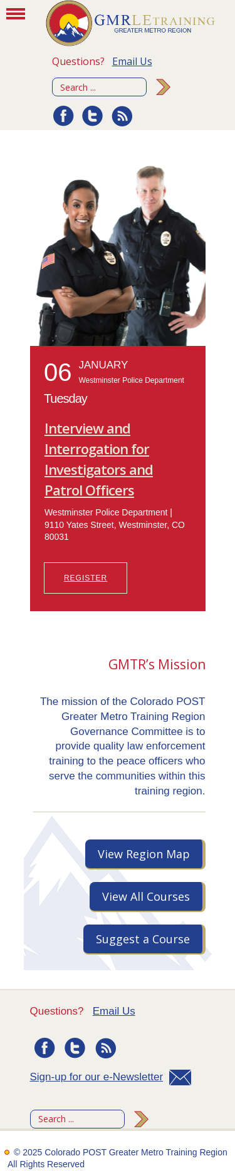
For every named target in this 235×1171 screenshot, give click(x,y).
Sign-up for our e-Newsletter (97, 1077)
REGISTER (85, 578)
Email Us (132, 61)
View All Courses (146, 896)
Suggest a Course (143, 938)
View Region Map (144, 853)
